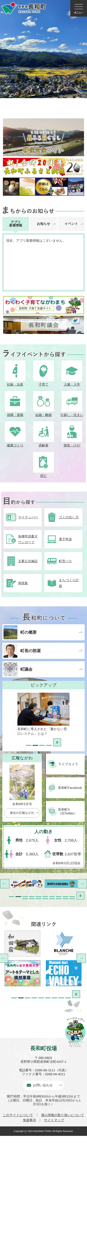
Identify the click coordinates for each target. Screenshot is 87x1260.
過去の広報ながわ (22, 813)
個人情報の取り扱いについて (62, 1115)
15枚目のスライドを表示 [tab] (52, 898)
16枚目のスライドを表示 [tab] (58, 898)
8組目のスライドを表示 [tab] (61, 997)
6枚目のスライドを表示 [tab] (45, 896)
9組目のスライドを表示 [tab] (68, 997)
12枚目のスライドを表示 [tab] (32, 898)
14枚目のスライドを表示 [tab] (45, 898)
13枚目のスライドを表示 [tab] (38, 898)
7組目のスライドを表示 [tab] (54, 997)
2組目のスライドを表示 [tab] (21, 997)
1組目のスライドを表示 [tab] (14, 997)
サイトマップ (54, 1120)
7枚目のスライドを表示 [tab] (52, 896)
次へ (82, 883)
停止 (57, 742)
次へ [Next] (81, 958)
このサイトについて (18, 1115)
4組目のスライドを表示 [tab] (34, 997)
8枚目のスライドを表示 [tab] (58, 896)
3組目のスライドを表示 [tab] (27, 997)
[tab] (15, 225)
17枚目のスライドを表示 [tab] (65, 898)
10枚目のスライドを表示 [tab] (72, 896)
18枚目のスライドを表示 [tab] (72, 898)
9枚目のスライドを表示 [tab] (65, 896)
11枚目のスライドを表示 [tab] (25, 898)
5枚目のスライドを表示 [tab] (38, 896)
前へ (4, 883)
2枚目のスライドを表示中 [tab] (35, 745)
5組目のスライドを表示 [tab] (41, 997)
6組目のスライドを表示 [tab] (48, 997)
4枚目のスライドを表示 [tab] (49, 745)
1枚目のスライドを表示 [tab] (28, 745)
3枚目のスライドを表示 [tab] (42, 745)
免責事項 (29, 1120)
